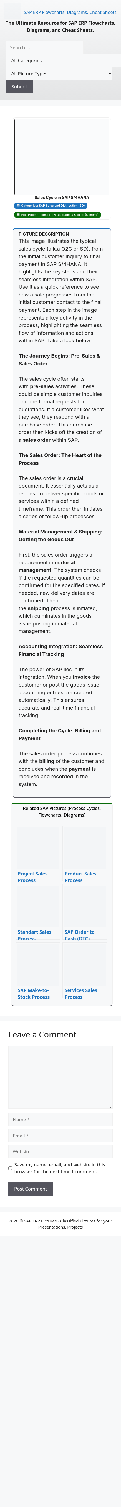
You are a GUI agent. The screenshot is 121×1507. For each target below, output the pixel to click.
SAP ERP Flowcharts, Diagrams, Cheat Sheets (70, 12)
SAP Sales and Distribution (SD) (62, 206)
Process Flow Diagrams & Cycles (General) (67, 215)
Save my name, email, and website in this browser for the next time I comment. (59, 1168)
